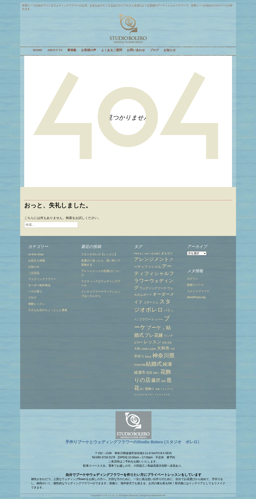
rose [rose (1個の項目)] (146, 253)
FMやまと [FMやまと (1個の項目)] (139, 253)
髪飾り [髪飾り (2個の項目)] (149, 388)
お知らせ (170, 50)
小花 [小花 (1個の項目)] (172, 349)
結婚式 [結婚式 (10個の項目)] (154, 364)
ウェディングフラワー (42, 279)
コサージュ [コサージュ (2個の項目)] (150, 302)
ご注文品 (33, 272)
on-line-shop (36, 254)
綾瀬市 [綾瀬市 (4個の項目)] (139, 372)
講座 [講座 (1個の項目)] (163, 381)
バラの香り (35, 291)
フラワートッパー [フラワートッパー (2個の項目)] (151, 319)
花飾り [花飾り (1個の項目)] (156, 373)
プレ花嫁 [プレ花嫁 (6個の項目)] (153, 335)
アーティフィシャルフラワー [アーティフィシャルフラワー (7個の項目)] (154, 273)
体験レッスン (36, 303)
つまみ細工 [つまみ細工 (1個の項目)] (154, 253)
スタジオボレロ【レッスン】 (99, 254)
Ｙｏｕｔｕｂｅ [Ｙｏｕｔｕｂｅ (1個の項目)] (162, 394)
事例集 (71, 50)
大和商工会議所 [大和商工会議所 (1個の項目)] (148, 349)
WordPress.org (196, 297)
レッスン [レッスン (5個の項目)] (152, 342)
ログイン (192, 278)
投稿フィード (195, 284)
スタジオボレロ (110, 495)
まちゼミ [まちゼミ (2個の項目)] (167, 253)
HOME (38, 50)
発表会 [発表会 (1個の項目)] (148, 356)
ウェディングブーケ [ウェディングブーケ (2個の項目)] (152, 288)
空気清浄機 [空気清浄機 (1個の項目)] (139, 365)
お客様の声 (88, 50)
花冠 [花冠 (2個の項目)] (149, 372)
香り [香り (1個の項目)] (142, 389)
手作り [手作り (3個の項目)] (139, 356)
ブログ (154, 50)
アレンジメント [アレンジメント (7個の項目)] (151, 259)
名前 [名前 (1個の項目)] (169, 342)
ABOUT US (54, 50)
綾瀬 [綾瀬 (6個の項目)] (167, 364)
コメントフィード (198, 291)
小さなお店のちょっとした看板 (47, 310)
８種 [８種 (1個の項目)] (157, 389)
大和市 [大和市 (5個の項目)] (163, 348)
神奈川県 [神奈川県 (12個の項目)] (163, 355)
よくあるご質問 (111, 50)
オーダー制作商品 (39, 285)
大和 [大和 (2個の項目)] (137, 348)
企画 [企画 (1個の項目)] (164, 342)
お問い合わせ (136, 50)
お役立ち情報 (36, 260)
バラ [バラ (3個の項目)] (167, 310)
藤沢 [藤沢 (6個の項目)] (155, 380)
